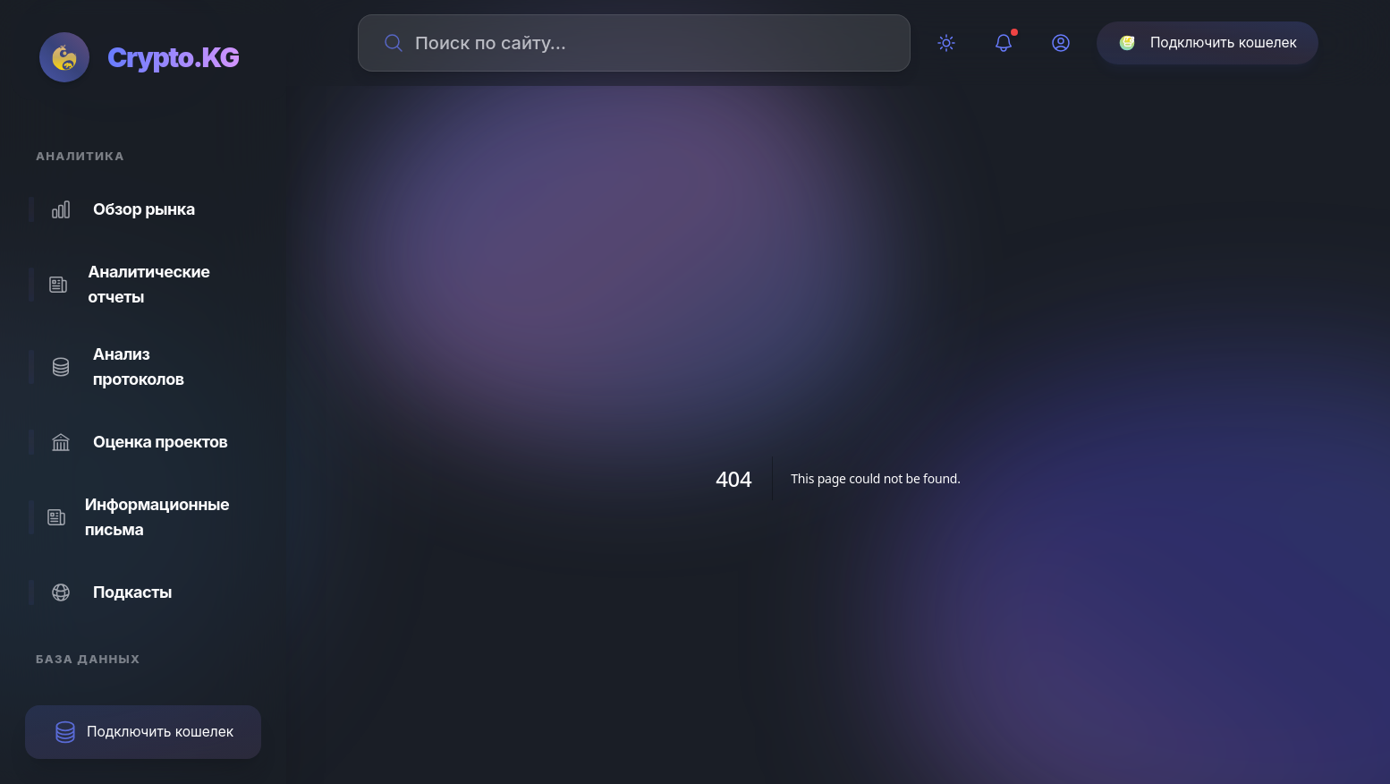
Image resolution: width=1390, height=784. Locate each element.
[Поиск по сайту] (645, 42)
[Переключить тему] (946, 42)
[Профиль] (1060, 42)
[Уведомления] (1003, 42)
